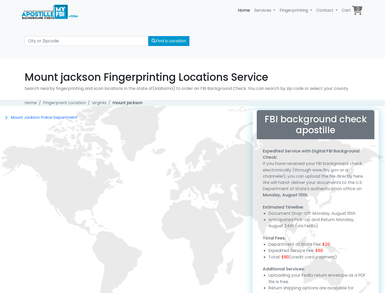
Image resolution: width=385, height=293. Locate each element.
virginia (99, 103)
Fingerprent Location (64, 103)
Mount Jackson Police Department (44, 117)
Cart (352, 10)
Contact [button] (325, 10)
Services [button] (263, 10)
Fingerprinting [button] (294, 10)
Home (244, 10)
